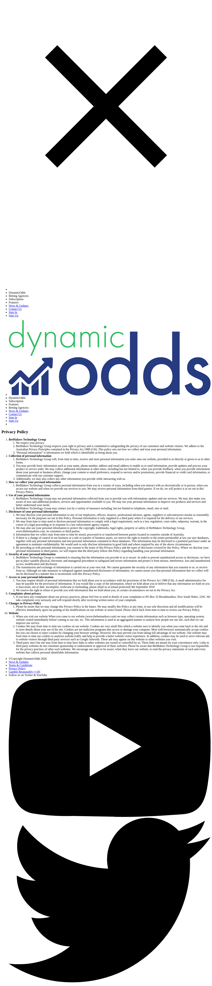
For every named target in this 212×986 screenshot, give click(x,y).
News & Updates (18, 305)
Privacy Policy (17, 668)
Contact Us (15, 309)
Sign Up (13, 315)
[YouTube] (110, 815)
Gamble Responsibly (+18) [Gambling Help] (24, 671)
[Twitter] (110, 981)
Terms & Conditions (20, 665)
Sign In (13, 312)
